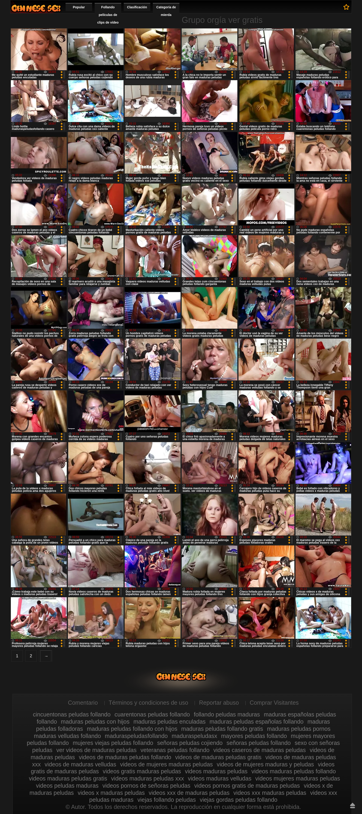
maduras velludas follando (67, 736)
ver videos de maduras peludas (96, 750)
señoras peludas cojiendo (190, 743)
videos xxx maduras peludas (269, 793)
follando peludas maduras (227, 714)
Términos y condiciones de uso (148, 702)
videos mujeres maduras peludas (297, 778)
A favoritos (346, 7)
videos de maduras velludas (80, 764)
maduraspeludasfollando (136, 736)
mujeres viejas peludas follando (113, 743)
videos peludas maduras (67, 785)
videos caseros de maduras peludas (259, 750)
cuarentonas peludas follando (152, 714)
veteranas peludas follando (174, 750)
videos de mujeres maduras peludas (166, 764)
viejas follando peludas (166, 799)
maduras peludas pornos (298, 728)
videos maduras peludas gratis (68, 778)
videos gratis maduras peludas (142, 771)
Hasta (352, 805)
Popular (79, 7)
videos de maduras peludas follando (125, 757)
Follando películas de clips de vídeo (108, 14)
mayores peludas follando (254, 736)
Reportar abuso (219, 702)
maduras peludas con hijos (95, 721)
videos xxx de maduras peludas (189, 793)
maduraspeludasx (194, 736)
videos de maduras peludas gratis (218, 757)
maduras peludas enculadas (169, 721)
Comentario (83, 702)
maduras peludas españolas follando (257, 721)
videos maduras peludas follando (293, 771)
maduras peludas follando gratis (222, 728)
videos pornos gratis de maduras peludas (247, 785)
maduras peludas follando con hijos (132, 728)
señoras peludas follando (258, 743)
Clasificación (137, 7)
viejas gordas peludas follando (238, 799)
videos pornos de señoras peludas (146, 785)
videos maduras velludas (219, 778)
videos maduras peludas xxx (147, 778)
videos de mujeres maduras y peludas (265, 764)
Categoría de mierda (166, 11)
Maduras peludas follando (36, 8)
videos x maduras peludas (111, 793)
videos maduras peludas (216, 771)
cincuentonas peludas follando (72, 714)
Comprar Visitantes (274, 702)
